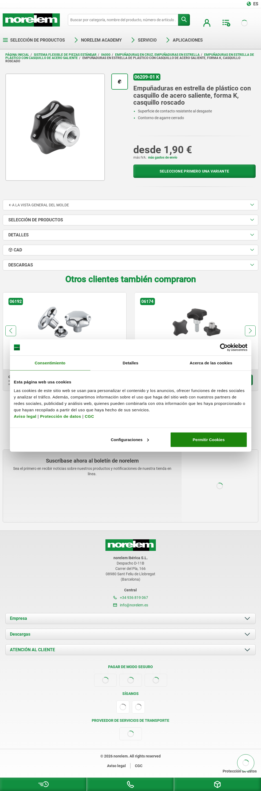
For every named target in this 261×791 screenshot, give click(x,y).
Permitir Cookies (209, 439)
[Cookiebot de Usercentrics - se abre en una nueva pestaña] (223, 347)
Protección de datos (60, 416)
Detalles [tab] (130, 363)
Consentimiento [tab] (50, 363)
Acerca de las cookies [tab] (211, 363)
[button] (10, 330)
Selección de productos (34, 40)
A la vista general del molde (38, 205)
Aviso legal (25, 416)
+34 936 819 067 (130, 597)
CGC (89, 416)
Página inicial (17, 54)
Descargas (20, 634)
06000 (106, 55)
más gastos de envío (162, 157)
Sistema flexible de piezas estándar (65, 55)
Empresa (18, 618)
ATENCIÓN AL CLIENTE (32, 649)
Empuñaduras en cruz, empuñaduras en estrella (157, 55)
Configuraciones (130, 439)
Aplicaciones (184, 40)
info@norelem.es (130, 605)
